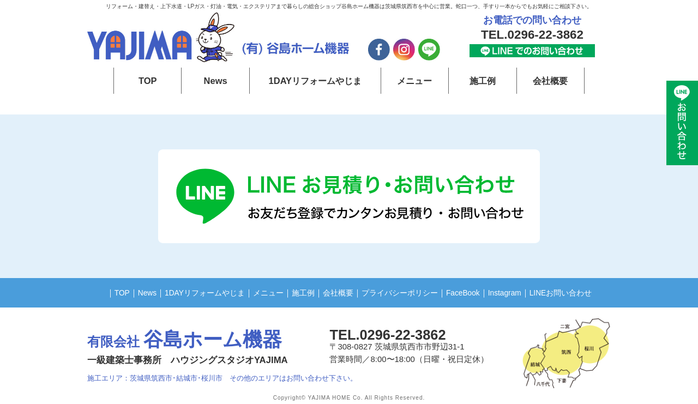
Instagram (514, 292)
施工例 (482, 80)
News (215, 80)
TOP (147, 80)
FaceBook (469, 292)
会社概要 (550, 80)
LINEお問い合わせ (573, 292)
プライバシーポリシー (402, 292)
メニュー (414, 80)
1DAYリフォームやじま (315, 80)
